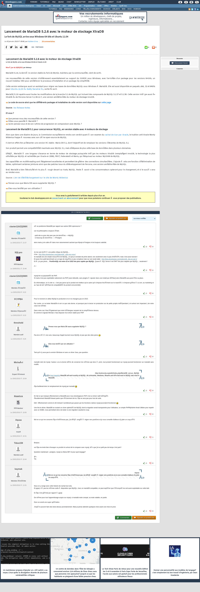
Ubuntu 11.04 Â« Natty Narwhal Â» (27, 89)
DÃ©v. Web (72, 6)
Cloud (38, 6)
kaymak (18, 469)
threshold (18, 323)
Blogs (61, 2)
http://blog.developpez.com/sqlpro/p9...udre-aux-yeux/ (57, 254)
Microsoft (56, 6)
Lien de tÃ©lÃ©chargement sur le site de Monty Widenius (41, 178)
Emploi (91, 2)
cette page (106, 102)
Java (64, 6)
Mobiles (114, 6)
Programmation (89, 6)
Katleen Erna (33, 42)
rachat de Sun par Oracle (116, 135)
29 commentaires (48, 42)
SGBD (99, 6)
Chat (68, 2)
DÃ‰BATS (116, 9)
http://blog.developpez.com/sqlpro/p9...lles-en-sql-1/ (119, 259)
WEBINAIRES (69, 9)
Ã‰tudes (101, 2)
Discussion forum (180, 63)
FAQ (54, 2)
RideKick (18, 396)
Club (118, 2)
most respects (55, 375)
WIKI (123, 9)
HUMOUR (137, 9)
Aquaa (18, 420)
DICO (129, 9)
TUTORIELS (53, 9)
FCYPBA (18, 299)
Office (106, 6)
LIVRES (78, 9)
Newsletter (79, 2)
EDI (80, 6)
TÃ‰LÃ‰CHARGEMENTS (92, 9)
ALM (49, 6)
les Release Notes (22, 108)
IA (44, 6)
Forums (33, 2)
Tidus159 (18, 443)
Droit (111, 2)
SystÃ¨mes (123, 6)
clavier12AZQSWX (18, 226)
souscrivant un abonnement (65, 198)
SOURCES (106, 9)
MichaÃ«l (18, 362)
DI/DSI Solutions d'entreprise (23, 6)
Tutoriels (44, 2)
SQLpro (18, 252)
